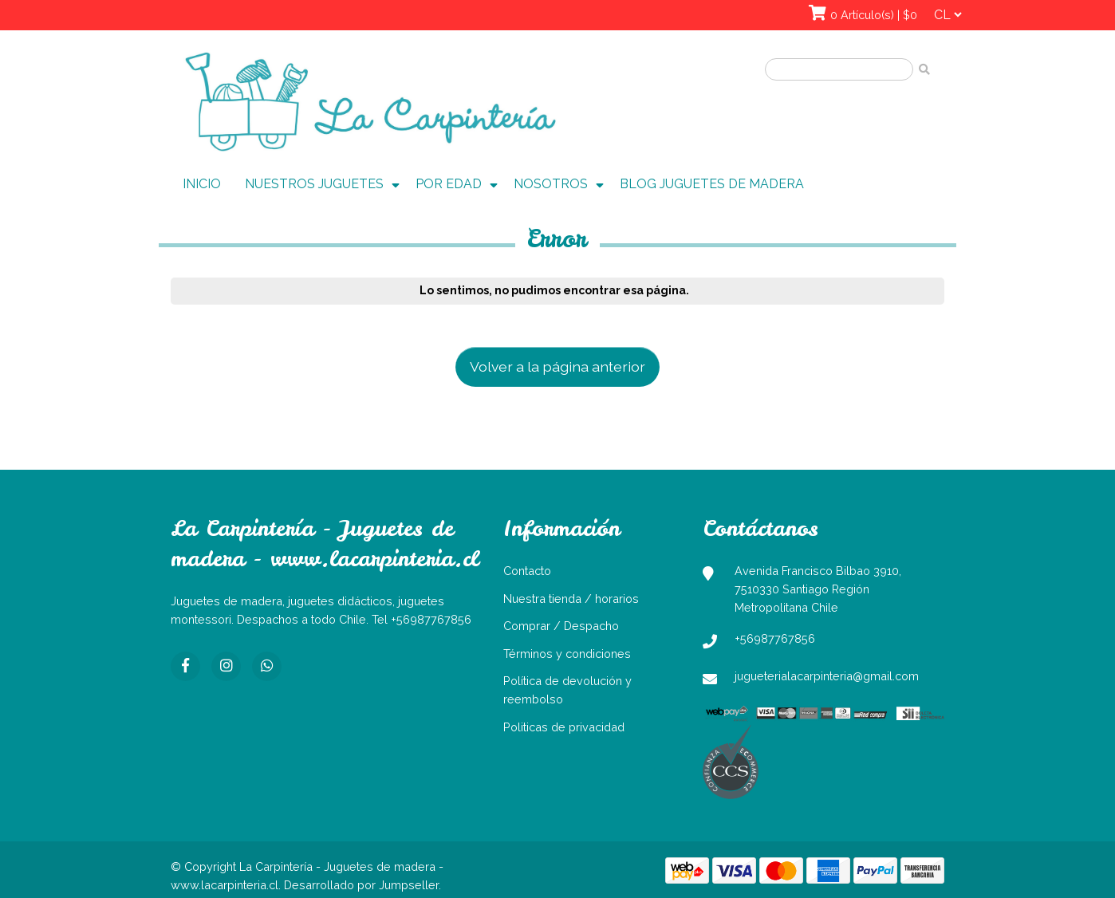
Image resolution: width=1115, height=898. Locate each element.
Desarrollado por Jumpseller (361, 885)
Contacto (527, 570)
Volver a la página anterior (557, 366)
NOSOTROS (551, 183)
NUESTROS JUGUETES (314, 183)
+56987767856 (775, 638)
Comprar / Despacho (561, 625)
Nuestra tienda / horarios (571, 598)
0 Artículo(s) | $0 (873, 15)
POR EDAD (449, 183)
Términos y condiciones (567, 653)
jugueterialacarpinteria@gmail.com (827, 676)
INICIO (202, 183)
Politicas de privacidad (563, 727)
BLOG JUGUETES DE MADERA (712, 183)
